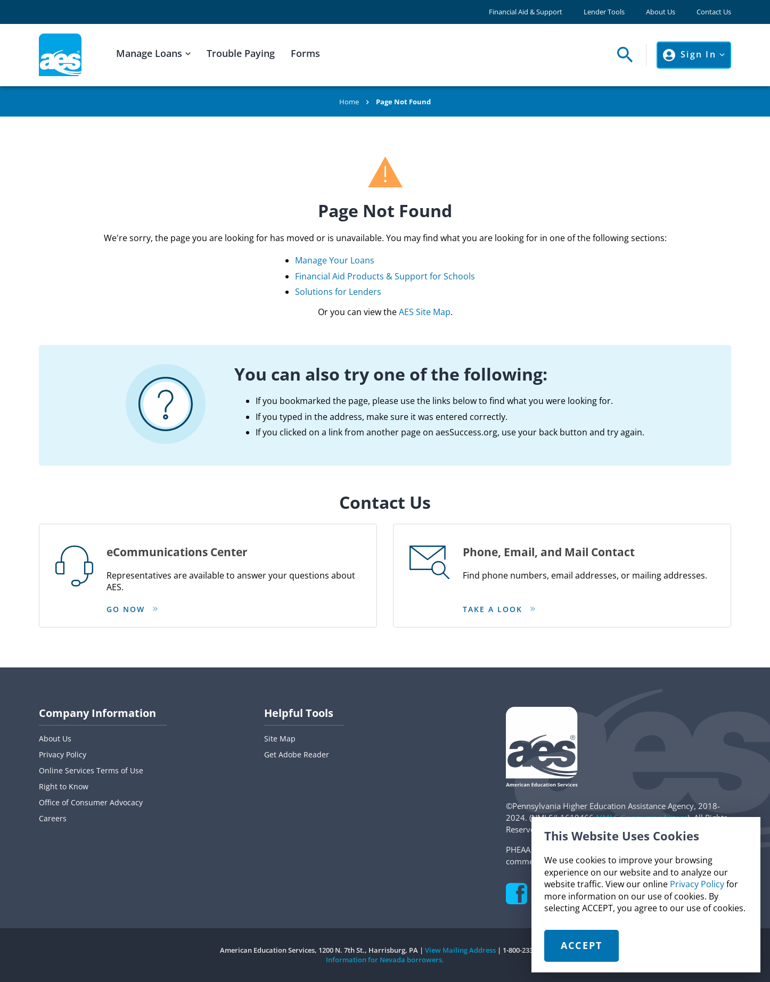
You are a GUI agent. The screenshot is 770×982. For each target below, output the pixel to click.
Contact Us (714, 12)
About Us (660, 12)
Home (349, 101)
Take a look (492, 609)
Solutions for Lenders (338, 292)
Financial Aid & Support (525, 12)
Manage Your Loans (334, 260)
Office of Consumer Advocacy (91, 802)
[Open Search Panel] (622, 55)
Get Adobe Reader (296, 754)
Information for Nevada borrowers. (385, 959)
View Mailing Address (460, 950)
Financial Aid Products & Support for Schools (385, 276)
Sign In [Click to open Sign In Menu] (698, 54)
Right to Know (63, 786)
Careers (53, 818)
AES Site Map (424, 312)
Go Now (126, 609)
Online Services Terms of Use (91, 770)
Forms (305, 53)
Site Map (280, 738)
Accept (582, 945)
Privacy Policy (697, 884)
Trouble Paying (241, 53)
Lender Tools (604, 12)
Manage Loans (149, 53)
